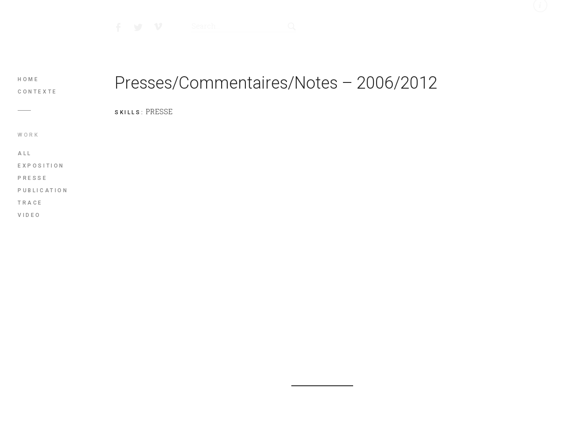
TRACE (30, 203)
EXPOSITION (41, 166)
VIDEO (29, 215)
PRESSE (33, 178)
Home (28, 79)
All (25, 153)
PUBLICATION (43, 190)
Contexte (37, 92)
